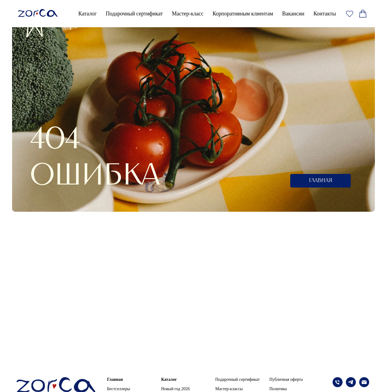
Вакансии (293, 14)
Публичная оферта (286, 379)
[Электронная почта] (364, 385)
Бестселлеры (118, 389)
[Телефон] (338, 385)
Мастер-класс (187, 14)
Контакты (325, 14)
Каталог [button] (87, 14)
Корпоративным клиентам (243, 14)
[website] (349, 13)
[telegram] (351, 385)
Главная (115, 379)
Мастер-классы (229, 389)
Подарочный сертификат (134, 14)
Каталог (169, 379)
